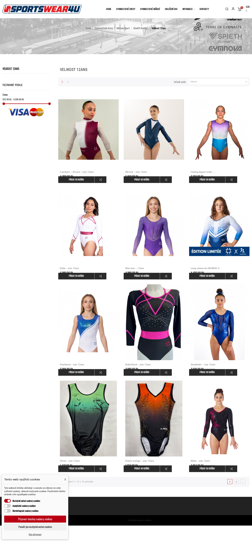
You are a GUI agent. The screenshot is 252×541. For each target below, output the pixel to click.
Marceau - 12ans (134, 284)
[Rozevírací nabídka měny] (246, 9)
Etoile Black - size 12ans (138, 380)
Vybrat (219, 97)
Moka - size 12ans (200, 477)
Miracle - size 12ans (136, 187)
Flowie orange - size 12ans (139, 477)
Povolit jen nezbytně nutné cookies (35, 527)
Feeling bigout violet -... (203, 187)
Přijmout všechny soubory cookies (35, 519)
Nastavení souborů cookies (139, 535)
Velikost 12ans (10, 84)
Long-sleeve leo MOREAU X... (206, 284)
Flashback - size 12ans (72, 380)
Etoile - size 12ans (69, 284)
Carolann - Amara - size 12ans (77, 187)
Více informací (35, 534)
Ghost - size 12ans (70, 477)
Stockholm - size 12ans (203, 380)
